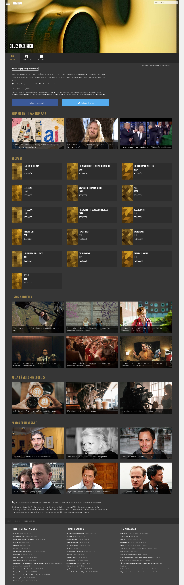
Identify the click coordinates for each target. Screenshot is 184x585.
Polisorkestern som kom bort (75, 533)
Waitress (69, 566)
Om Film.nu (123, 533)
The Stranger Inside (72, 542)
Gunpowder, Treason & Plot (66, 77)
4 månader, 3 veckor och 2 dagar (76, 572)
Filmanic (122, 548)
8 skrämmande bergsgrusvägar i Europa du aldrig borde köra (137, 563)
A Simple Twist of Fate (41, 77)
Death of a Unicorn (18, 557)
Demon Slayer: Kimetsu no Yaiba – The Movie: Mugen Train (30, 563)
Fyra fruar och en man (73, 569)
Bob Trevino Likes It (19, 536)
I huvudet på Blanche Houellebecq (23, 539)
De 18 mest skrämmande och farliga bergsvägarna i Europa (137, 557)
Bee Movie (70, 548)
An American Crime (72, 563)
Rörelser (15, 542)
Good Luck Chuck (72, 557)
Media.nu (122, 569)
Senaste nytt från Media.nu (29, 113)
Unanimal (16, 545)
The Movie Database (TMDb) (68, 507)
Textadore (123, 566)
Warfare (15, 548)
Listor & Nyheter (22, 297)
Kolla (121, 560)
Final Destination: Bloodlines (22, 569)
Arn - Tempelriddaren (73, 545)
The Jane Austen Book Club (75, 551)
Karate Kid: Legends (19, 581)
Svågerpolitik (124, 572)
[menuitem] (9, 521)
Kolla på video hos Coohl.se (28, 377)
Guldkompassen (71, 560)
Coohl (121, 551)
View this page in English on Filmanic (25, 69)
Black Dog (16, 533)
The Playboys (88, 77)
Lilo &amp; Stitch (18, 578)
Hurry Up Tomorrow (19, 572)
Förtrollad (70, 536)
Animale (15, 566)
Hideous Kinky (22, 77)
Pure (103, 77)
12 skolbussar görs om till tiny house (130, 554)
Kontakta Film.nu (125, 536)
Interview (69, 554)
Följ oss (122, 545)
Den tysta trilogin (18, 560)
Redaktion (123, 539)
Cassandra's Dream (72, 539)
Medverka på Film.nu (126, 542)
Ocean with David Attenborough (22, 551)
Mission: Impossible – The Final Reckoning (25, 575)
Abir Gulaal (16, 554)
